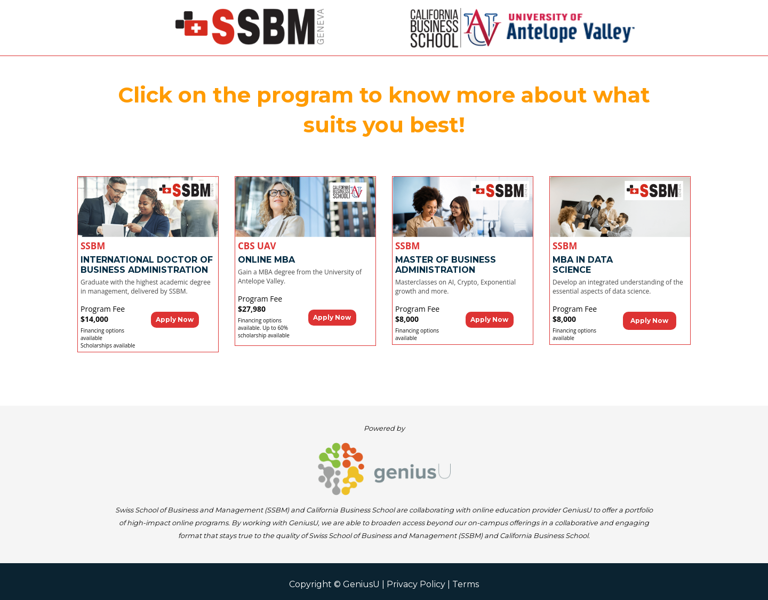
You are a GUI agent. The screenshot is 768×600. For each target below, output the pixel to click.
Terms (465, 584)
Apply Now (175, 319)
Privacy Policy (416, 584)
